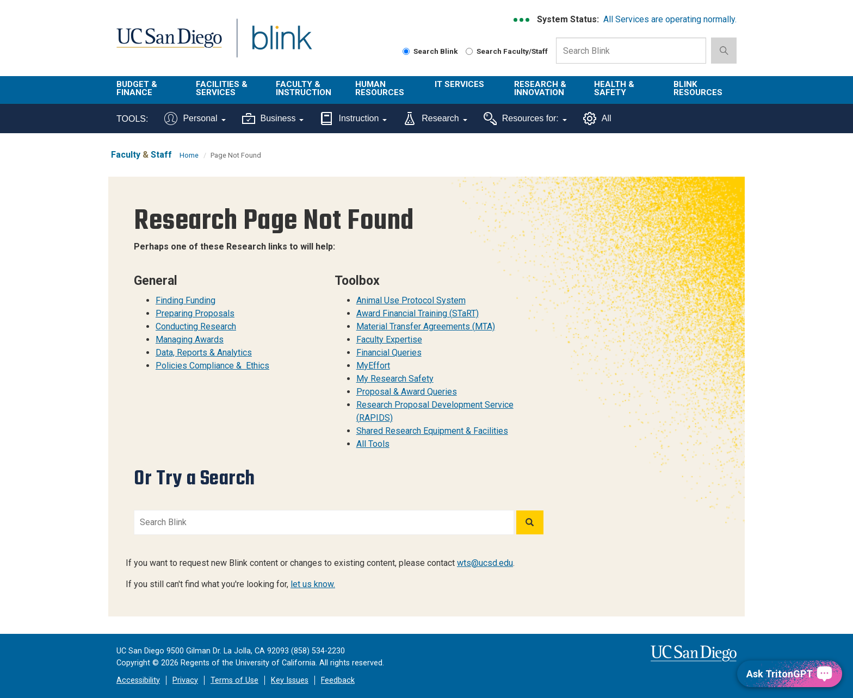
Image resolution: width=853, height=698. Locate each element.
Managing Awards (190, 339)
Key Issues (289, 680)
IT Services (459, 84)
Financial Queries (389, 352)
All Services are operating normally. (670, 19)
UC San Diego (168, 44)
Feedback (338, 680)
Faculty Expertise (389, 339)
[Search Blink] (406, 51)
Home (189, 155)
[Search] (529, 522)
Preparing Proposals (195, 313)
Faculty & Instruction (303, 88)
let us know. (312, 584)
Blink (281, 44)
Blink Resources (697, 88)
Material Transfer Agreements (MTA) (425, 326)
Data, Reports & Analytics (204, 352)
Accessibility (138, 680)
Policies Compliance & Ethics (212, 365)
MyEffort (373, 365)
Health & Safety (614, 88)
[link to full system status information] (521, 20)
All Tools (373, 444)
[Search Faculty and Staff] (469, 51)
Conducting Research (196, 326)
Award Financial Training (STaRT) (417, 313)
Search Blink (430, 51)
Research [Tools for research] (435, 118)
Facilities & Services (222, 88)
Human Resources (379, 88)
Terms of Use (234, 680)
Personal (194, 118)
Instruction (353, 118)
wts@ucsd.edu (485, 563)
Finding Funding (185, 300)
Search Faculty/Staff (507, 51)
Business (273, 118)
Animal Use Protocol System (411, 300)
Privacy (185, 680)
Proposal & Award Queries (406, 392)
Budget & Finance (136, 88)
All (597, 118)
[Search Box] (631, 51)
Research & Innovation (540, 88)
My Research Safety (395, 378)
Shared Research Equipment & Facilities (432, 431)
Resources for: (525, 118)
